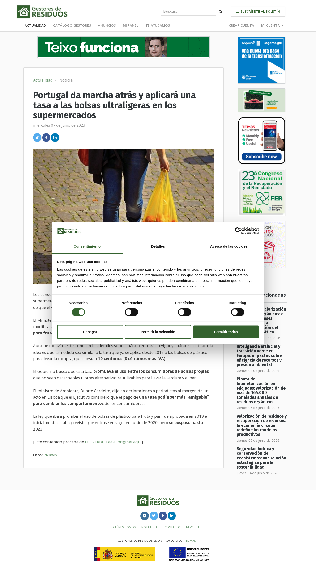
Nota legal (150, 527)
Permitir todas (226, 332)
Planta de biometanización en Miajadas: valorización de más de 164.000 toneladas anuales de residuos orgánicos (261, 390)
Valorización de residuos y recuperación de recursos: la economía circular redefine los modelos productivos (262, 425)
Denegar (90, 332)
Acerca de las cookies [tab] (229, 246)
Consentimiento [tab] (87, 246)
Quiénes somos (123, 527)
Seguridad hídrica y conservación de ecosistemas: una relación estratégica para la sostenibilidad (261, 458)
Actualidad (35, 25)
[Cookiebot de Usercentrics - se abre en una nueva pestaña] (238, 230)
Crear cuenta (241, 25)
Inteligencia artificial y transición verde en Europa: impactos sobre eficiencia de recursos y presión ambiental (259, 355)
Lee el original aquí (124, 442)
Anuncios (107, 25)
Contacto (172, 527)
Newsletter (195, 527)
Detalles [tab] (158, 246)
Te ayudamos (157, 25)
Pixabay (50, 455)
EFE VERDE (94, 442)
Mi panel (130, 25)
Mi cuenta (272, 25)
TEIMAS (191, 540)
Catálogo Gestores (72, 25)
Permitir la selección (158, 332)
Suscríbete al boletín (258, 11)
